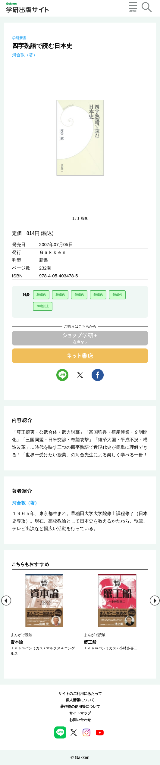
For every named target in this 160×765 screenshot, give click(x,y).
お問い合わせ (80, 720)
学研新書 (19, 38)
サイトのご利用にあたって (80, 694)
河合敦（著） (24, 54)
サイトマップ (80, 713)
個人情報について (80, 700)
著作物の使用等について (80, 706)
